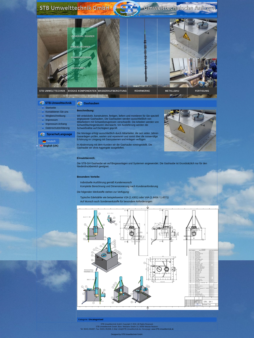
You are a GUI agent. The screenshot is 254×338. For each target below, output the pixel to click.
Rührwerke (142, 91)
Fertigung (202, 91)
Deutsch (49, 141)
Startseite (51, 107)
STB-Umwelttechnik (58, 103)
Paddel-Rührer (80, 46)
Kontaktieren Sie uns (57, 111)
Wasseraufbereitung (112, 91)
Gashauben (78, 68)
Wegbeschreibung (55, 115)
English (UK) (49, 145)
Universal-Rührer (83, 36)
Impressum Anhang (56, 123)
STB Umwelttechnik (52, 91)
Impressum (52, 119)
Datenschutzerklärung (57, 128)
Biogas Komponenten (82, 91)
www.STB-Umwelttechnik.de (163, 329)
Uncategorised (96, 319)
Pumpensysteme (81, 57)
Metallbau (172, 91)
